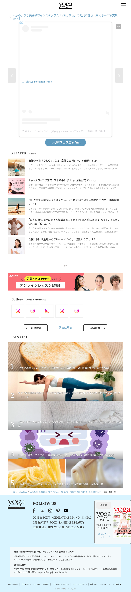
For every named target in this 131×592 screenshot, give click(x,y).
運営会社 (93, 584)
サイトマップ (105, 584)
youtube (66, 510)
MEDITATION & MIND (66, 518)
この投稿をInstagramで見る (37, 81)
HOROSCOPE (56, 528)
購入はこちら (102, 535)
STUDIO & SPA (75, 528)
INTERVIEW (40, 523)
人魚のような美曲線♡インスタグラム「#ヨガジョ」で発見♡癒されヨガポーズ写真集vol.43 (65, 17)
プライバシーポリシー (60, 584)
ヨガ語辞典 (117, 584)
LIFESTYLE (39, 528)
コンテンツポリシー (79, 584)
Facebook (35, 510)
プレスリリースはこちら (30, 584)
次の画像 (95, 327)
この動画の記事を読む (65, 142)
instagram (50, 510)
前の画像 (36, 327)
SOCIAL (86, 518)
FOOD (53, 523)
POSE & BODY (41, 518)
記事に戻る (65, 327)
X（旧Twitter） (42, 510)
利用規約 (45, 584)
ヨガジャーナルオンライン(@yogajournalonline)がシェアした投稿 (57, 131)
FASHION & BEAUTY (71, 523)
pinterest (58, 510)
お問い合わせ (13, 584)
